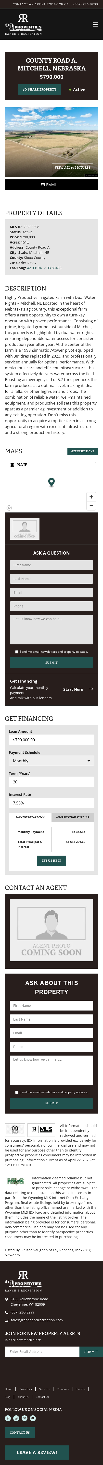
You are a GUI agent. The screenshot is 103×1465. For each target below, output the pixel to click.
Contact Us (42, 1397)
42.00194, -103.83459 (44, 268)
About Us (23, 1397)
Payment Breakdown (30, 817)
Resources (63, 1389)
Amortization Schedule (73, 817)
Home (8, 1389)
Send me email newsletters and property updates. (54, 652)
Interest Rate (20, 794)
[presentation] (42, 1372)
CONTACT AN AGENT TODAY (35, 4)
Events (81, 1389)
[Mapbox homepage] (9, 508)
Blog (7, 1397)
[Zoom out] (91, 505)
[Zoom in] (91, 496)
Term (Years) (19, 773)
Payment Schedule (24, 752)
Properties (25, 1389)
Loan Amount (20, 731)
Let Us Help (52, 861)
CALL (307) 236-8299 (81, 4)
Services (44, 1389)
